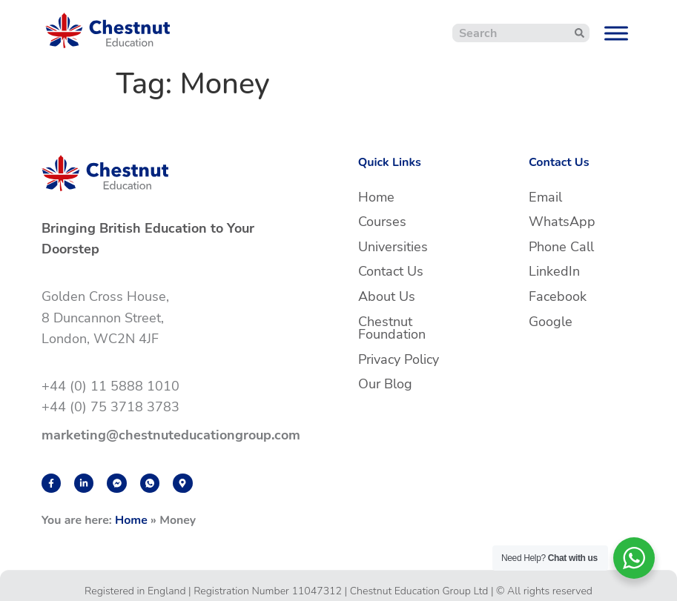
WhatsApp (562, 221)
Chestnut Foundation (392, 328)
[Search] (579, 32)
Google (550, 322)
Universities (393, 247)
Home (131, 520)
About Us (386, 296)
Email (545, 197)
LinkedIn (554, 271)
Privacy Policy (398, 359)
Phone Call (561, 247)
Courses (382, 221)
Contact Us (390, 271)
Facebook (558, 296)
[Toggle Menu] (616, 33)
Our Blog (385, 384)
